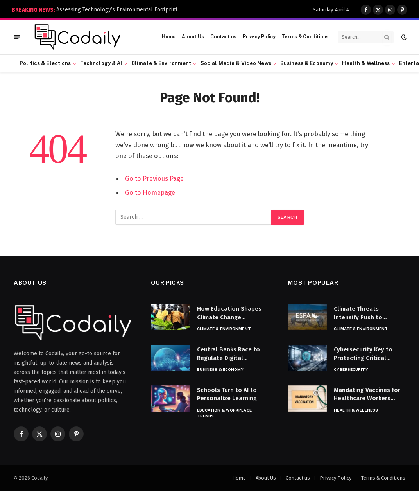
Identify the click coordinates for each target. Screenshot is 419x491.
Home (169, 37)
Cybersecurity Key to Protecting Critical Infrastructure (363, 354)
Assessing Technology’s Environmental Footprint (116, 9)
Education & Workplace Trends (224, 413)
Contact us (223, 37)
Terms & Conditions (305, 37)
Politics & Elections (45, 63)
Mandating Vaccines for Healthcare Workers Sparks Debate (367, 395)
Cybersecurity (351, 369)
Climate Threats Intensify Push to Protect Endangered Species (362, 313)
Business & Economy (306, 63)
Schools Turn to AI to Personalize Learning (227, 394)
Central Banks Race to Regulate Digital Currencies (228, 354)
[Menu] (17, 37)
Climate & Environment (161, 63)
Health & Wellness (366, 63)
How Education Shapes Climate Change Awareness (229, 313)
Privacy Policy (259, 37)
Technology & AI (101, 63)
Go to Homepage (150, 192)
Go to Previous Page (154, 178)
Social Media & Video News (236, 63)
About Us (193, 37)
